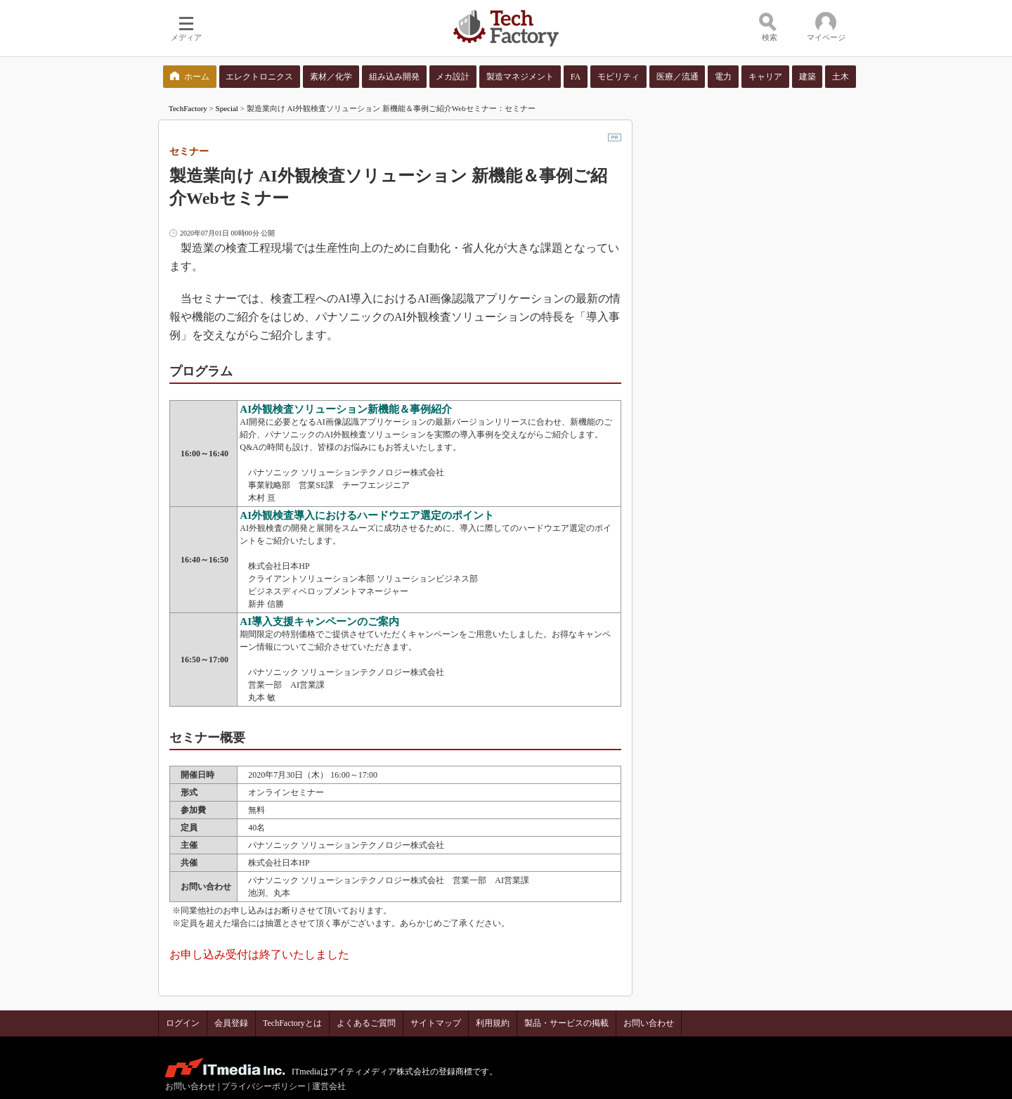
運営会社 (329, 1086)
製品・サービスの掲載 (566, 1023)
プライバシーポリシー (263, 1086)
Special (227, 108)
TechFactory (188, 108)
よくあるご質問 (366, 1023)
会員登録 (231, 1023)
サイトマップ (435, 1023)
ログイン (183, 1023)
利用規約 (493, 1023)
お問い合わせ (648, 1023)
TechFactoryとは (292, 1023)
